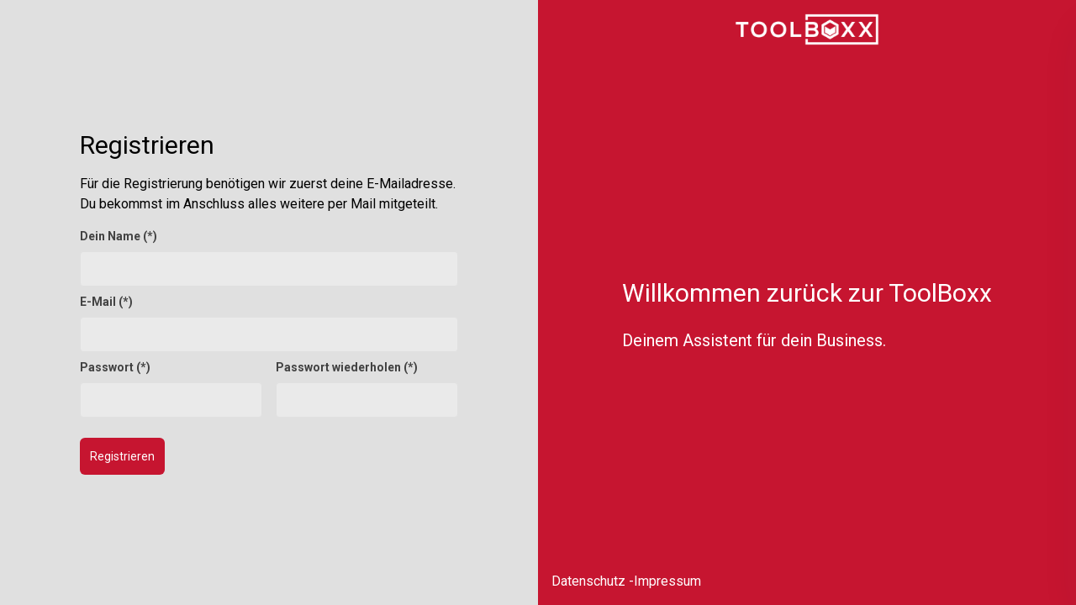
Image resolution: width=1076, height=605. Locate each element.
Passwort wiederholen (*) (347, 367)
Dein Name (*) (118, 236)
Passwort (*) (115, 367)
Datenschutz (588, 581)
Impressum (667, 581)
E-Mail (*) (106, 301)
